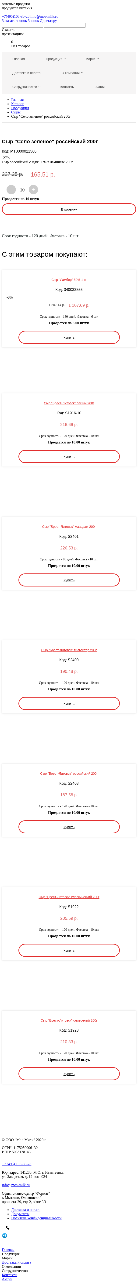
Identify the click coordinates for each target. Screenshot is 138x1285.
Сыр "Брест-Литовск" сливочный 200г (69, 1020)
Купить (69, 337)
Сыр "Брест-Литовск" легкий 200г (69, 403)
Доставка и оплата (25, 1210)
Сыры (16, 112)
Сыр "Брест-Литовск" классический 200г (69, 897)
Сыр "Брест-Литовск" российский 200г (69, 773)
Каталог (17, 104)
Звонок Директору (42, 21)
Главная (17, 100)
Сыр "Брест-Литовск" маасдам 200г (69, 526)
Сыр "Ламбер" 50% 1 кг (68, 280)
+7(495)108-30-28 (69, 14)
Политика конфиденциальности (36, 1218)
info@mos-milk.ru (44, 16)
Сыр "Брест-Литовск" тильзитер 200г (69, 650)
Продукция (20, 108)
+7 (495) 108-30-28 (16, 1164)
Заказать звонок (14, 21)
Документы (20, 1214)
